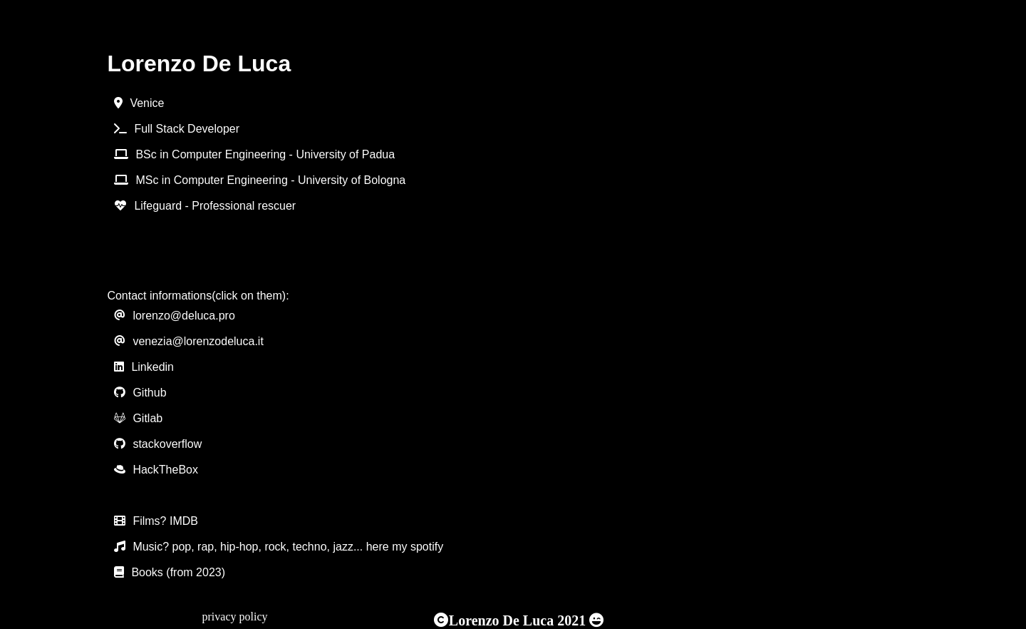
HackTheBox (165, 470)
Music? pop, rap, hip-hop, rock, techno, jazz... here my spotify (288, 547)
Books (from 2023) (178, 572)
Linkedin (152, 367)
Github (149, 393)
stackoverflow (167, 444)
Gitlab (147, 418)
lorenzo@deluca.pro (183, 316)
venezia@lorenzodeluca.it (198, 341)
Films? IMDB (165, 521)
